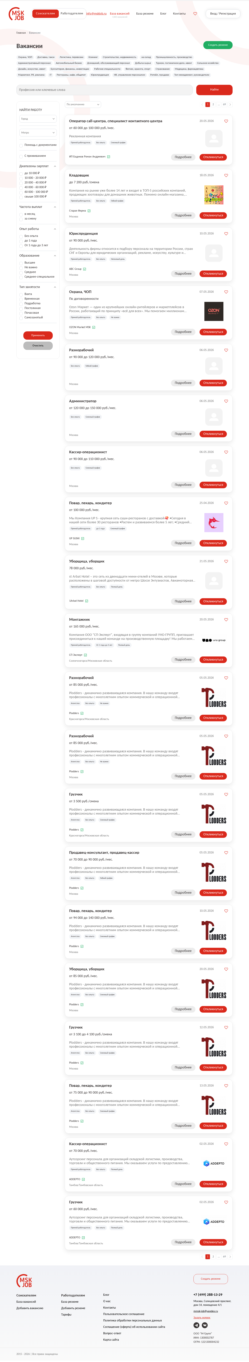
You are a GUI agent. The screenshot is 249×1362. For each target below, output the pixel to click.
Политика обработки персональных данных (132, 1322)
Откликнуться (213, 158)
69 (224, 106)
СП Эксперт (75, 656)
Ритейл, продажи (206, 76)
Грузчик (75, 795)
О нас (107, 1302)
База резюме (70, 1303)
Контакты (109, 1309)
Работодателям (72, 13)
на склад (155, 57)
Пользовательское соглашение (123, 1315)
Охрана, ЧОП (26, 57)
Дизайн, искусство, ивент (62, 69)
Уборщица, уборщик (86, 562)
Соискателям (45, 13)
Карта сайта (111, 1341)
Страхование (203, 69)
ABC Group (75, 270)
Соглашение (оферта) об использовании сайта (134, 1328)
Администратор (82, 402)
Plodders (74, 714)
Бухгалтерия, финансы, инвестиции (103, 69)
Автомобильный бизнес (73, 63)
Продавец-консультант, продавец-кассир (104, 853)
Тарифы (66, 1316)
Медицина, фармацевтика (34, 76)
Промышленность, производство (185, 57)
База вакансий (26, 1303)
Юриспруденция (142, 76)
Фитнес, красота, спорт (177, 69)
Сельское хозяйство (30, 69)
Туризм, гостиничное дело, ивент (186, 63)
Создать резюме (218, 45)
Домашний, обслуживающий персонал (116, 63)
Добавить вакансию (29, 1309)
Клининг (98, 57)
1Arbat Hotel (76, 602)
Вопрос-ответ (112, 1335)
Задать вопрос (201, 1319)
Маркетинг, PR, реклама (69, 76)
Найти (214, 91)
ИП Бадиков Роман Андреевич (87, 158)
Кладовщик (79, 176)
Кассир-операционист (88, 453)
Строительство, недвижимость (127, 57)
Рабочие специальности (144, 69)
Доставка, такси (48, 57)
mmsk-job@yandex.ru (205, 1312)
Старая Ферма (77, 212)
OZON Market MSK (80, 328)
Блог (106, 1296)
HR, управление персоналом (174, 76)
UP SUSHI (74, 540)
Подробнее (183, 158)
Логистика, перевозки (75, 57)
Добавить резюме (73, 1309)
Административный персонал (36, 63)
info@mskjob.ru (96, 13)
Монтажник (79, 620)
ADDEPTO (74, 1180)
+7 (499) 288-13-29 (207, 1296)
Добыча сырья (153, 63)
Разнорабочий (81, 351)
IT (90, 76)
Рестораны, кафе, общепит (111, 76)
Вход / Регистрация (223, 13)
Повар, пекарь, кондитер (90, 504)
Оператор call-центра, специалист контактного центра (115, 122)
